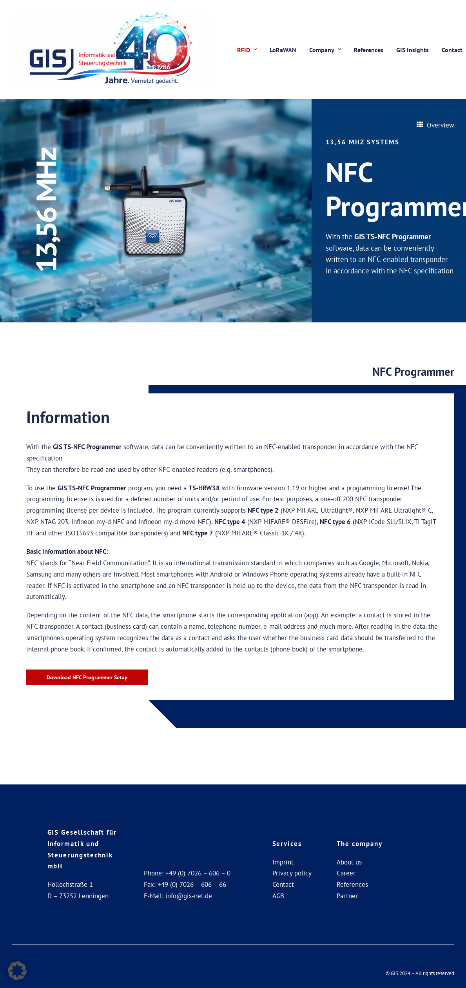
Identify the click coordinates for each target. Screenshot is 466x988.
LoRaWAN (283, 50)
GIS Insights (412, 50)
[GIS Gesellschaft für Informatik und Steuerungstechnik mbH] (112, 50)
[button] (17, 970)
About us (349, 861)
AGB (278, 895)
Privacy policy (292, 872)
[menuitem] (247, 49)
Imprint (283, 861)
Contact (283, 884)
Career (346, 872)
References (368, 50)
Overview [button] (435, 124)
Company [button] (325, 50)
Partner (347, 895)
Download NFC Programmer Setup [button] (87, 677)
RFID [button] (247, 50)
